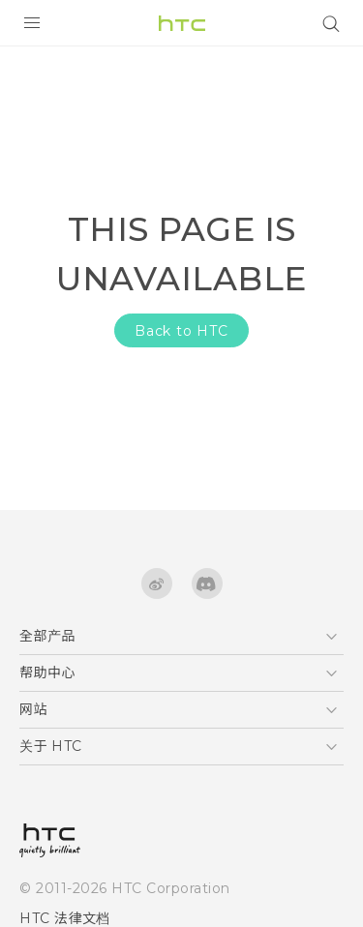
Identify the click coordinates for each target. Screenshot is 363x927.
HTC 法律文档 (64, 918)
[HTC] (182, 23)
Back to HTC (181, 331)
